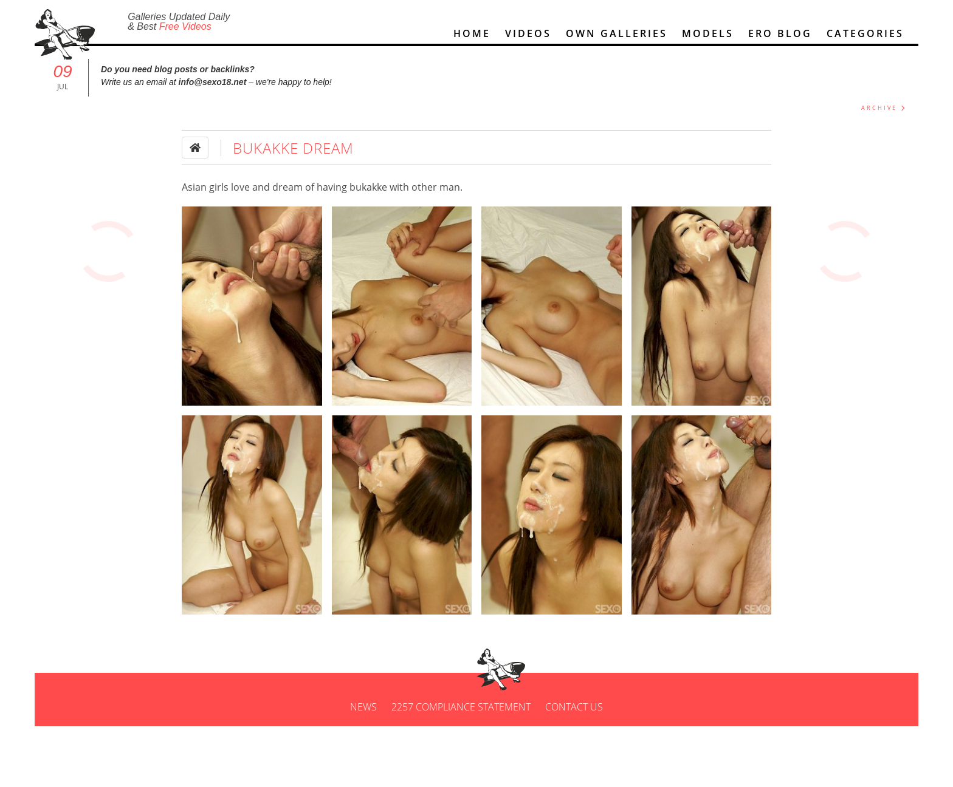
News (363, 724)
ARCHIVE (879, 113)
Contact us (574, 724)
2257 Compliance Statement (461, 724)
